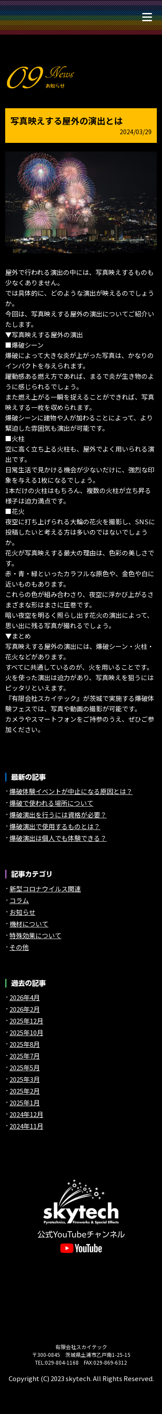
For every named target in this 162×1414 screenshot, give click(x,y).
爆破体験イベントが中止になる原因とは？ (71, 791)
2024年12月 (26, 1114)
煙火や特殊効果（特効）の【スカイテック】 (28, 16)
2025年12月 (26, 1020)
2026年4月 (25, 997)
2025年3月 (25, 1079)
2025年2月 (25, 1090)
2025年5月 (25, 1067)
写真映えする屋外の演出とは (66, 120)
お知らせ (22, 912)
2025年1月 (25, 1102)
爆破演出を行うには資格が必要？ (58, 814)
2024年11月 (26, 1125)
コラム (19, 900)
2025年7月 (25, 1055)
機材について (29, 923)
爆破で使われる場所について (51, 802)
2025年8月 (25, 1044)
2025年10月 (26, 1032)
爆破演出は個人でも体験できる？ (58, 838)
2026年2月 (25, 1009)
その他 (19, 947)
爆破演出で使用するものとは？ (55, 826)
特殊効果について (35, 935)
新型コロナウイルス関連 (45, 888)
